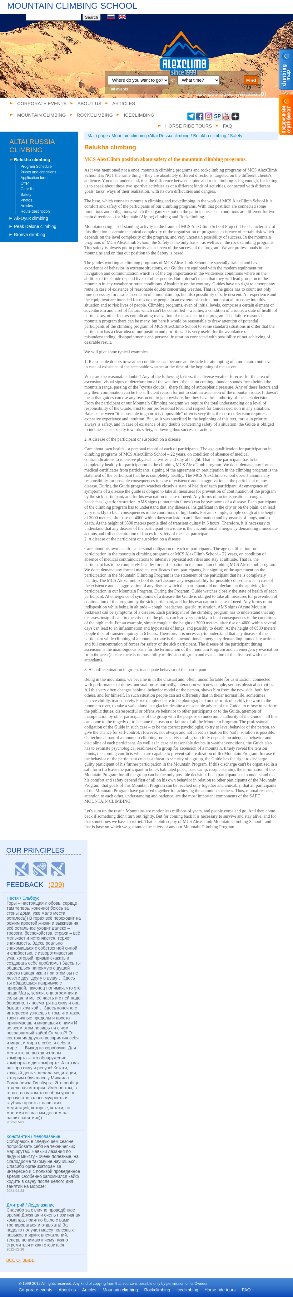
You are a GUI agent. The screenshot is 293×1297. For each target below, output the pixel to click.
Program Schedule (36, 166)
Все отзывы (21, 1260)
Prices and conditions (38, 172)
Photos (26, 200)
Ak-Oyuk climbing (31, 218)
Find (251, 80)
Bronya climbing (29, 234)
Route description (35, 211)
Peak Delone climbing (35, 226)
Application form (34, 178)
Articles (123, 103)
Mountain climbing (120, 1289)
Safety (26, 194)
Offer (25, 183)
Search (91, 17)
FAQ (246, 1289)
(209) (56, 884)
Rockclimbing (157, 1289)
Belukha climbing (32, 159)
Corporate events (42, 103)
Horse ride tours (220, 1289)
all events (119, 89)
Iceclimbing (187, 1289)
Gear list (28, 189)
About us (89, 103)
